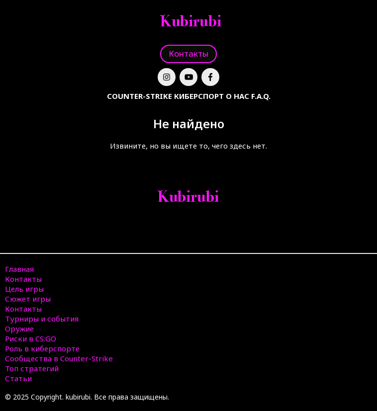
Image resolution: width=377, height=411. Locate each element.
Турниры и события (42, 319)
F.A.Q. (261, 96)
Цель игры (24, 289)
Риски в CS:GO (30, 338)
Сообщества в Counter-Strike (59, 358)
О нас (237, 96)
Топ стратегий (32, 368)
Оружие (19, 328)
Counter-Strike (139, 96)
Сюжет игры (28, 299)
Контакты (188, 53)
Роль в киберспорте (42, 348)
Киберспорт (199, 96)
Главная (19, 269)
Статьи (18, 378)
